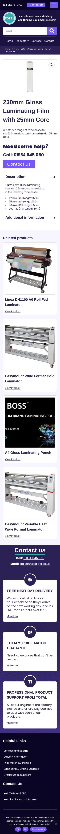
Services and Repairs (16, 750)
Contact (49, 41)
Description (15, 176)
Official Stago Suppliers (17, 775)
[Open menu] (54, 5)
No (25, 829)
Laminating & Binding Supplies (21, 768)
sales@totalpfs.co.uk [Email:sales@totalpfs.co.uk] (35, 564)
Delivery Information (15, 756)
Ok (18, 829)
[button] (51, 65)
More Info (12, 616)
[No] (56, 823)
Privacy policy (38, 829)
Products (22, 41)
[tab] (30, 176)
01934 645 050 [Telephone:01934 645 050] (15, 5)
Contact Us (36, 5)
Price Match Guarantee (17, 763)
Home (9, 41)
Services (37, 41)
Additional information (24, 217)
